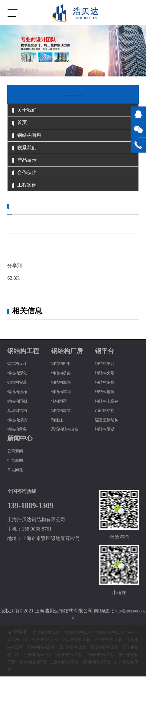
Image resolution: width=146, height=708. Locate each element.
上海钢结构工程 (57, 693)
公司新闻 (17, 475)
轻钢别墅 (60, 425)
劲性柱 (58, 444)
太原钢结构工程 (57, 671)
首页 (22, 127)
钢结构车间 (63, 415)
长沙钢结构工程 (71, 663)
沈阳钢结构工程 (33, 686)
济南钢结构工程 (95, 671)
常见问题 (17, 493)
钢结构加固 (63, 406)
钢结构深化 (19, 397)
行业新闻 (17, 484)
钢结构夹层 (107, 397)
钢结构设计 (19, 387)
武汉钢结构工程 (110, 663)
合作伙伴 (29, 191)
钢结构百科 (32, 143)
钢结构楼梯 (19, 415)
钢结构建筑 (63, 434)
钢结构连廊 (107, 415)
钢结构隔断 (107, 453)
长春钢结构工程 (71, 686)
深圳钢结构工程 (95, 693)
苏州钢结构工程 (110, 686)
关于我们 (29, 111)
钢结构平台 (107, 387)
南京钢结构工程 (33, 663)
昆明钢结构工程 (50, 656)
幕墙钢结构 (19, 434)
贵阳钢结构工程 (88, 656)
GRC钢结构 (107, 434)
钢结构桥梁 (63, 397)
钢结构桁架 (63, 387)
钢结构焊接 (19, 444)
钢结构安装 (19, 406)
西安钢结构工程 (43, 678)
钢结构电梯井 (109, 425)
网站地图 (109, 635)
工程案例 (29, 207)
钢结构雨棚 (19, 425)
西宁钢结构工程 (81, 678)
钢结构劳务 (19, 453)
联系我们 (29, 159)
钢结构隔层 (107, 406)
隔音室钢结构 (109, 444)
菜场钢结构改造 (68, 453)
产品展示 (29, 175)
